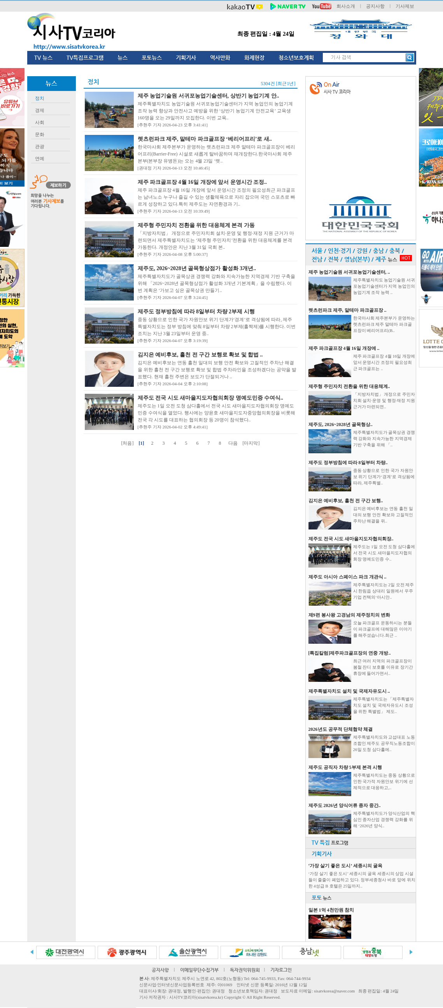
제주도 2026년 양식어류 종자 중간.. (344, 805)
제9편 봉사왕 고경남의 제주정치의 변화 (349, 615)
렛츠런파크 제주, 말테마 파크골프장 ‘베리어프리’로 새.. (205, 139)
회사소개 (345, 6)
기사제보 (405, 6)
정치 (39, 98)
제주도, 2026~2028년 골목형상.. (340, 424)
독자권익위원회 (245, 970)
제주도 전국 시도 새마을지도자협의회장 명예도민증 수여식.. (211, 398)
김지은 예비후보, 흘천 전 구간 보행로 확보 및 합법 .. (200, 355)
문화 (39, 134)
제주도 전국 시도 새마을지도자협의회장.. (351, 539)
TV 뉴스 (43, 57)
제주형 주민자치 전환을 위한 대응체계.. (349, 386)
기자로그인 (281, 970)
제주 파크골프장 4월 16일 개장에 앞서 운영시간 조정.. (202, 182)
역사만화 (220, 57)
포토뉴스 (152, 57)
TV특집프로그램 (85, 57)
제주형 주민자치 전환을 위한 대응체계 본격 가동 (196, 225)
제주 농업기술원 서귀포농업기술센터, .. (349, 272)
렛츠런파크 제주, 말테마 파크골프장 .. (347, 310)
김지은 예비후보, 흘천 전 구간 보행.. (345, 500)
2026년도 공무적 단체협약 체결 (340, 729)
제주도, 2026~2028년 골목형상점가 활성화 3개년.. (197, 268)
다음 (233, 443)
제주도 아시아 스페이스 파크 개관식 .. (347, 577)
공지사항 (375, 6)
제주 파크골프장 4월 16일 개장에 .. (344, 348)
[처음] (127, 443)
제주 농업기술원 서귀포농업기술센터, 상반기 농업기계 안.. (208, 96)
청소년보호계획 (296, 57)
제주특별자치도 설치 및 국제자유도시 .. (349, 691)
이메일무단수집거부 (199, 970)
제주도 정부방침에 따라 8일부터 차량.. (348, 462)
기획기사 (186, 57)
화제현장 (254, 57)
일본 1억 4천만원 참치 (331, 910)
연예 (39, 158)
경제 (39, 110)
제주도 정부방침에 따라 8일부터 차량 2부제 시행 (196, 311)
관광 (39, 146)
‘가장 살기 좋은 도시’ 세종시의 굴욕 (345, 865)
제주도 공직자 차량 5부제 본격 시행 (345, 767)
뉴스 (122, 57)
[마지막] (251, 443)
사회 (39, 122)
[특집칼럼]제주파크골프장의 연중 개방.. (349, 653)
